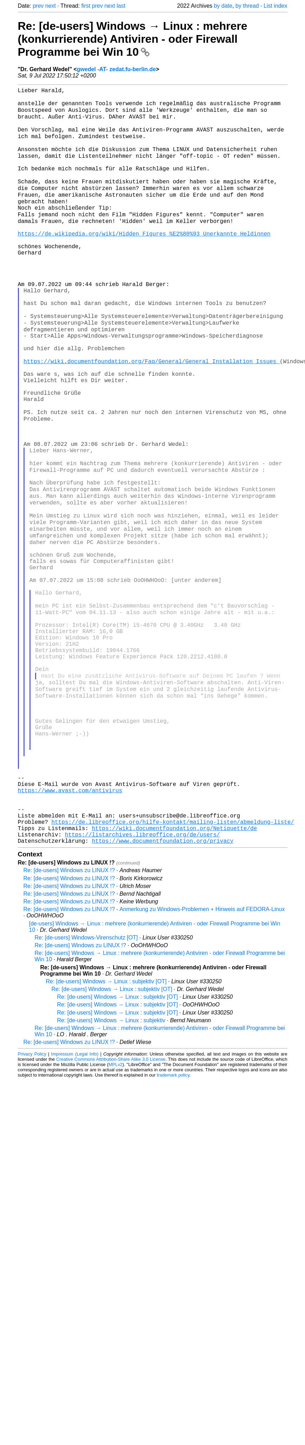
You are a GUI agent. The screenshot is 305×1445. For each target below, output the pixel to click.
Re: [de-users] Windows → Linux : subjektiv (111, 1173)
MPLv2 (115, 1217)
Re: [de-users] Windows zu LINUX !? (69, 1023)
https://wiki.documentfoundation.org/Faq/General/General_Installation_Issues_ (152, 415)
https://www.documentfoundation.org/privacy (162, 994)
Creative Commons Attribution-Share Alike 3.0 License (110, 1212)
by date (223, 6)
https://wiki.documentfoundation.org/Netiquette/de (174, 978)
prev (38, 6)
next (50, 6)
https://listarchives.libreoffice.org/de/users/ (142, 986)
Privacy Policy (32, 1207)
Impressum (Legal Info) (75, 1207)
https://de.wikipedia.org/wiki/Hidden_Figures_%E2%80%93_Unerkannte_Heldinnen (144, 261)
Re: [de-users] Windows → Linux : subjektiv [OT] (106, 1135)
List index (275, 6)
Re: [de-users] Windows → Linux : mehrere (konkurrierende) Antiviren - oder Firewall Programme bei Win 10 (132, 39)
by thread (247, 6)
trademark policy (173, 1228)
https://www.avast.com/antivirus (70, 932)
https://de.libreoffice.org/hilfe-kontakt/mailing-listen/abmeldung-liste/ (173, 971)
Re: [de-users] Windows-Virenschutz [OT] (86, 1091)
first (86, 6)
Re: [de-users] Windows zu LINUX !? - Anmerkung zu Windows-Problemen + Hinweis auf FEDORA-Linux (154, 1062)
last (121, 6)
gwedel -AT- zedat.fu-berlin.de (116, 69)
